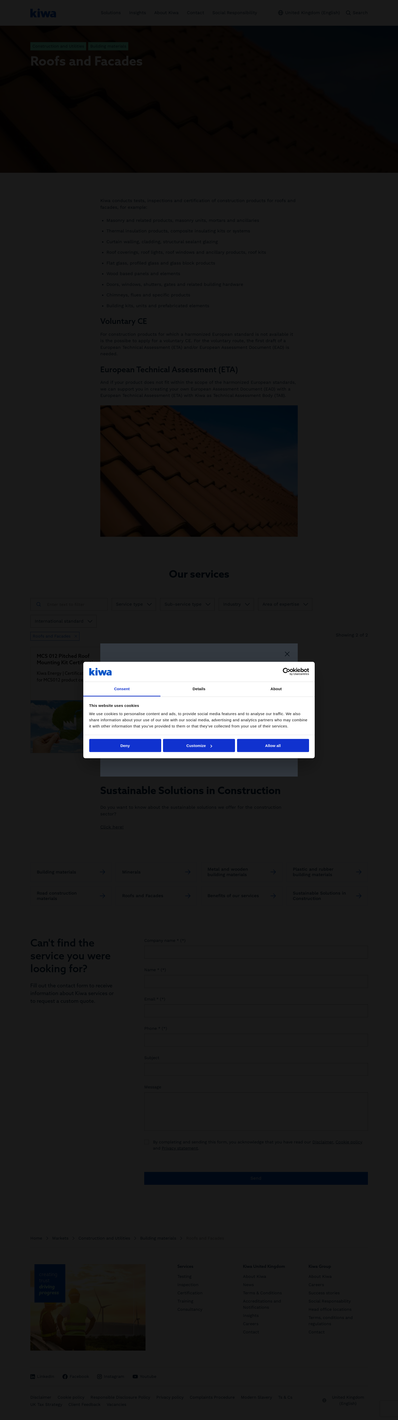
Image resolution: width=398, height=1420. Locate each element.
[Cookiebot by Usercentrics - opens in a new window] (286, 672)
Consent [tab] (122, 688)
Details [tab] (199, 688)
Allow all (273, 745)
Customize (199, 745)
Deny (125, 745)
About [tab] (276, 688)
